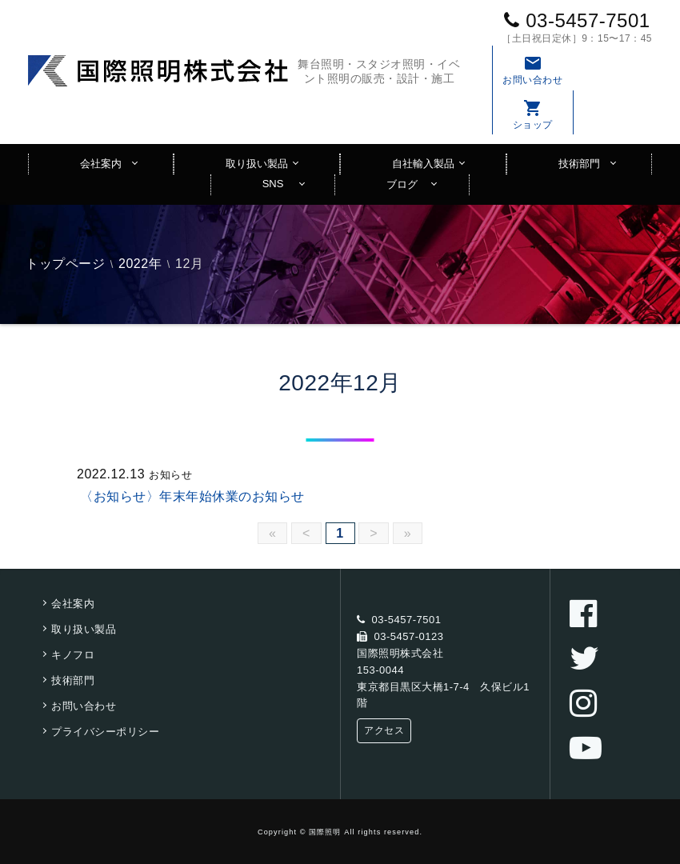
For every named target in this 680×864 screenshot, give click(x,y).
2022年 (140, 263)
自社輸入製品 (423, 164)
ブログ (402, 184)
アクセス (384, 730)
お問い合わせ (533, 70)
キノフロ (72, 655)
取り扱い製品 (257, 164)
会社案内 (101, 164)
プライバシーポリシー (105, 732)
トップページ (65, 263)
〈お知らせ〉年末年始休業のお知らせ (192, 496)
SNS (273, 184)
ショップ (533, 114)
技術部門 (579, 164)
